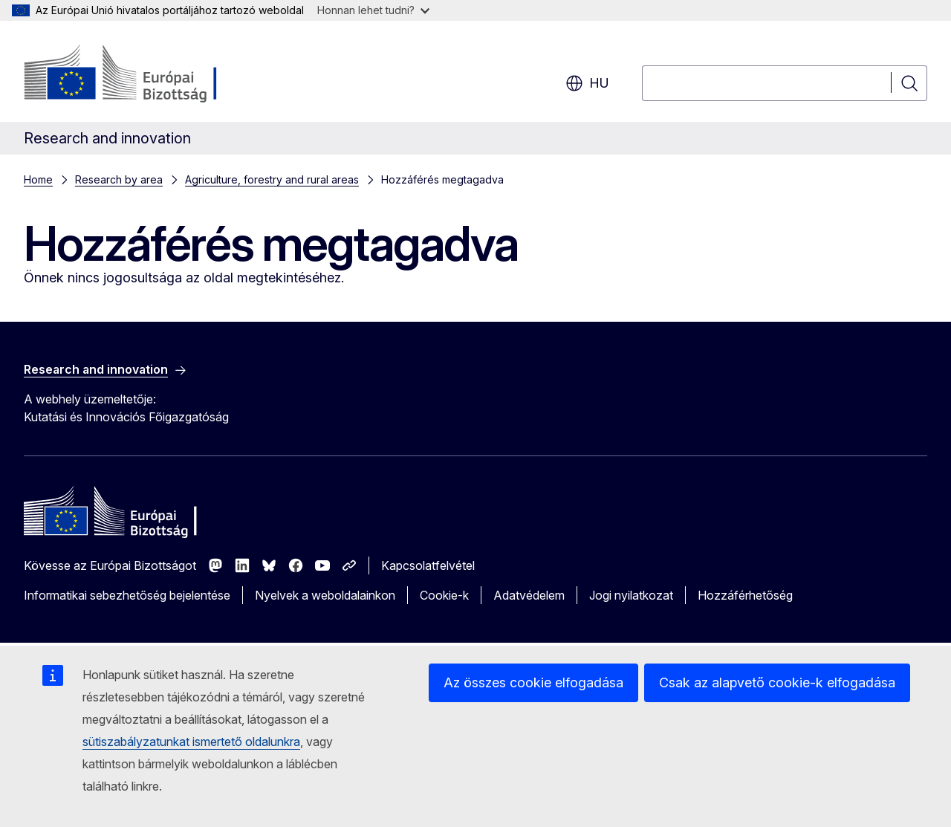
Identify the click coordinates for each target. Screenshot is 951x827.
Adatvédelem (529, 595)
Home (38, 179)
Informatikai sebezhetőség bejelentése (127, 595)
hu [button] (587, 83)
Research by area (119, 179)
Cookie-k (444, 595)
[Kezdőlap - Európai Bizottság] (144, 74)
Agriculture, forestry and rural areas (272, 179)
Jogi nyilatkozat (631, 595)
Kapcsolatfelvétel (428, 565)
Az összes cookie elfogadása (533, 682)
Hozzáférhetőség (745, 595)
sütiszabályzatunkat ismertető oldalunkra (191, 741)
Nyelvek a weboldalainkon (325, 595)
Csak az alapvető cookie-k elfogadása (777, 682)
